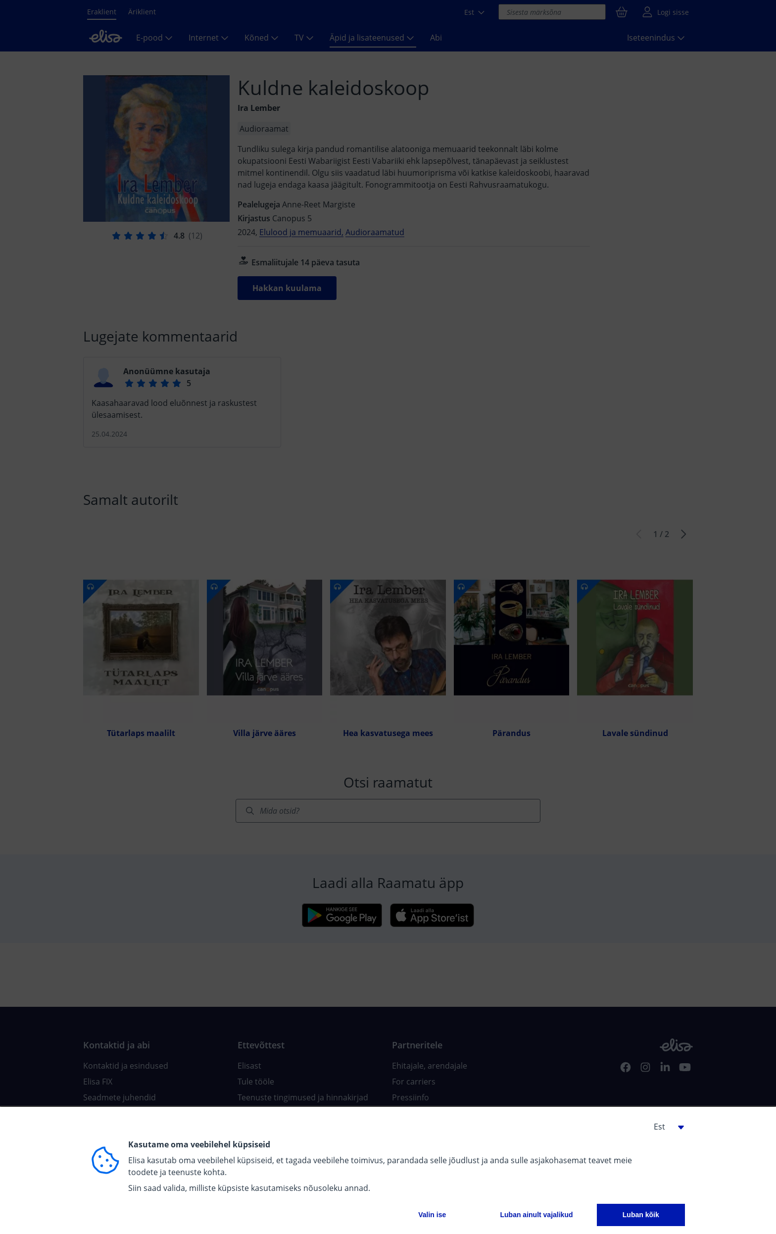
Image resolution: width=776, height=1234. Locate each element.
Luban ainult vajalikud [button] (536, 1215)
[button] (665, 1126)
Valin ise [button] (432, 1215)
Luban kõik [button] (641, 1215)
